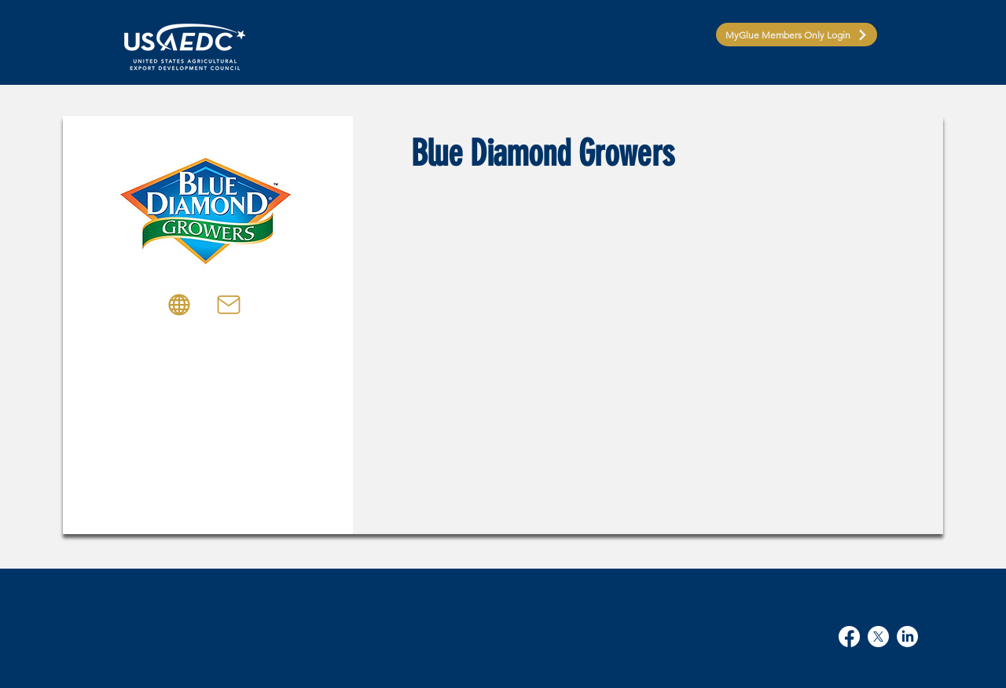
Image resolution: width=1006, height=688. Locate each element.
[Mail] (228, 304)
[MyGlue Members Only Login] (796, 34)
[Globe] (179, 304)
